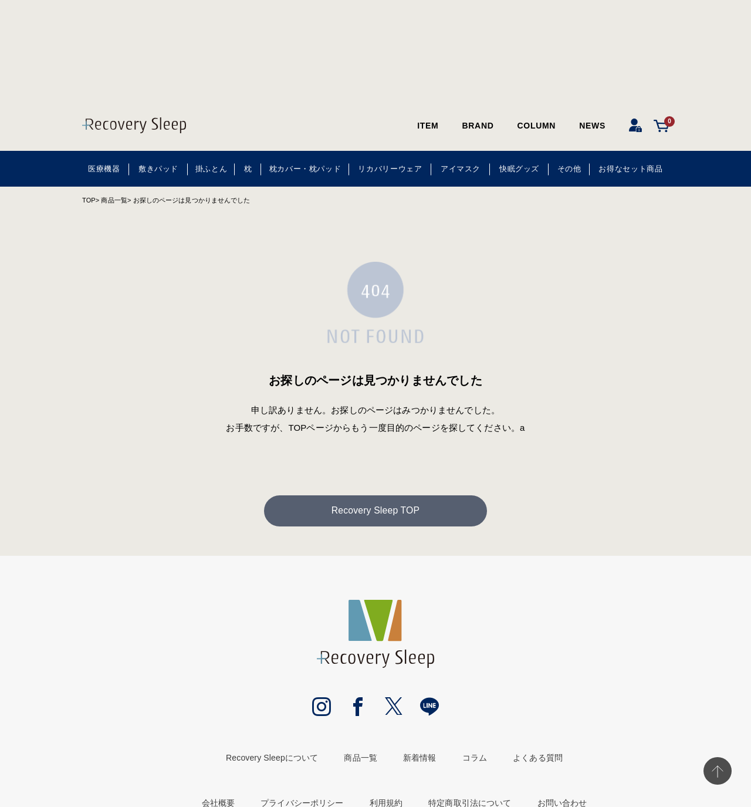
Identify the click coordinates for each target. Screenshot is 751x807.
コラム (474, 759)
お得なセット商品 (630, 168)
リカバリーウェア (390, 168)
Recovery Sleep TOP (375, 511)
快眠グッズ (519, 168)
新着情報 (420, 759)
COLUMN (536, 125)
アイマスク (461, 168)
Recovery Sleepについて (272, 759)
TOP (89, 200)
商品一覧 (114, 200)
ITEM (427, 125)
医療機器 (104, 168)
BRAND (477, 125)
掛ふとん (211, 168)
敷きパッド (158, 168)
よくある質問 (538, 759)
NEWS (592, 125)
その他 (569, 168)
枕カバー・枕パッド (305, 168)
